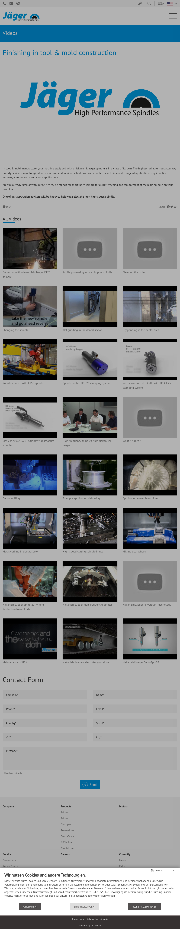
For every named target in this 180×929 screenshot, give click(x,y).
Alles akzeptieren (144, 906)
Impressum (78, 919)
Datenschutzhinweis (97, 919)
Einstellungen (84, 906)
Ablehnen (30, 906)
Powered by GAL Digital (90, 925)
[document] (90, 887)
